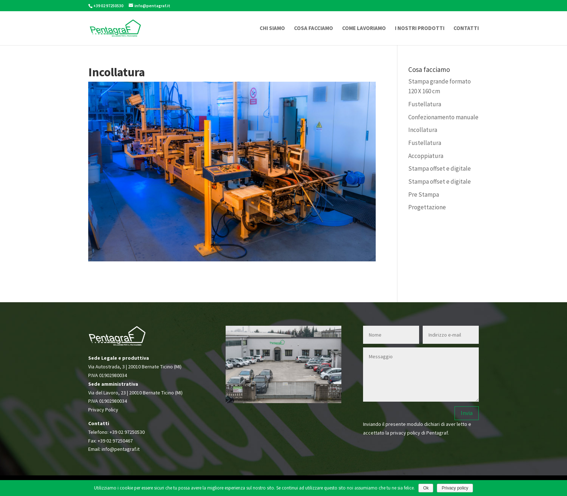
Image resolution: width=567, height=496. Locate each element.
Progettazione (427, 207)
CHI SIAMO (272, 28)
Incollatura (422, 130)
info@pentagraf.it (121, 449)
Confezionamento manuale (443, 117)
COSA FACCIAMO (313, 28)
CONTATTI (466, 28)
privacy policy (405, 432)
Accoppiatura (425, 156)
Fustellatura (424, 104)
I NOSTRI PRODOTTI (419, 28)
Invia (467, 412)
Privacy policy (455, 488)
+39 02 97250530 (127, 432)
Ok (426, 488)
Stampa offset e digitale (439, 168)
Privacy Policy (103, 409)
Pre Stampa (423, 194)
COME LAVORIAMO (364, 28)
